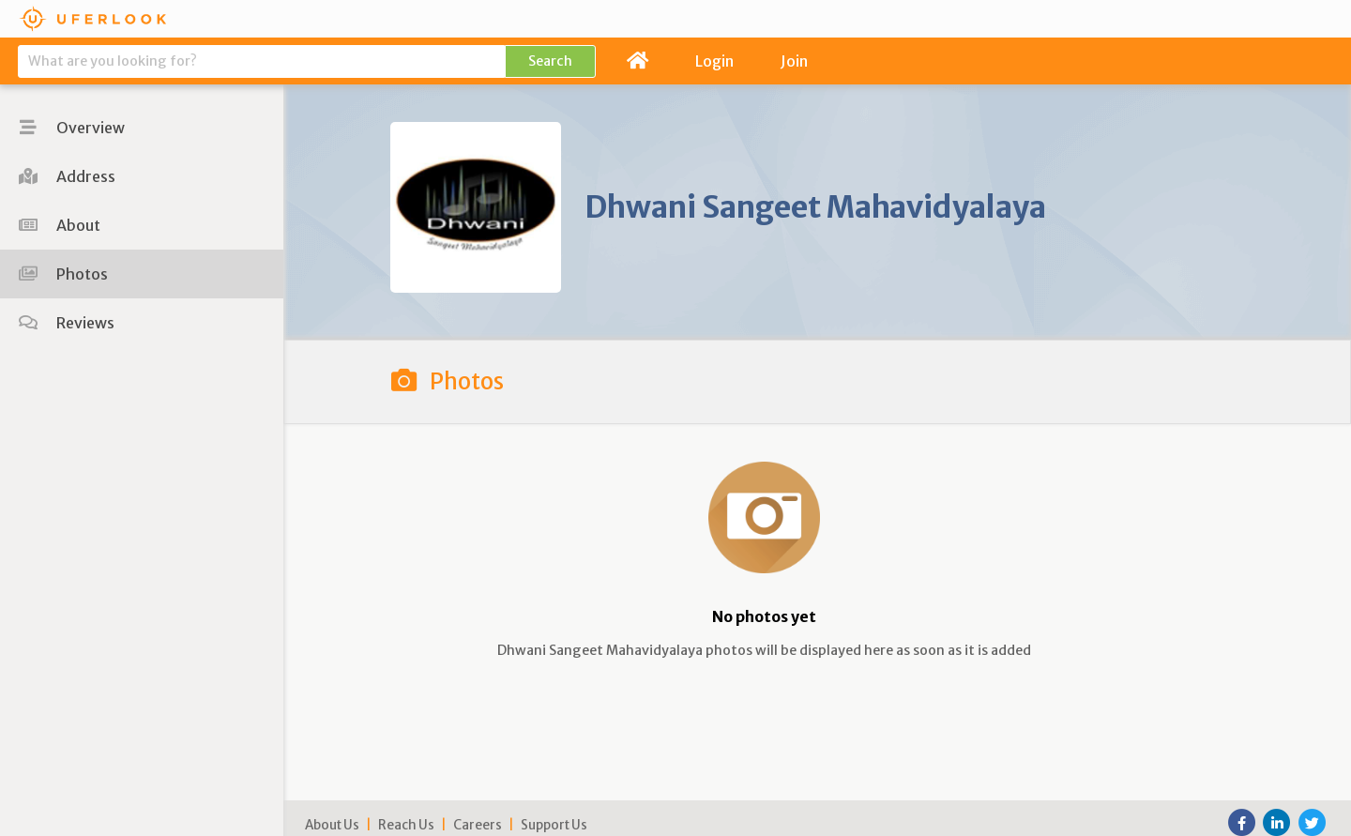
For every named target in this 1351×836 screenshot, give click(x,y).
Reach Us (406, 825)
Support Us (554, 825)
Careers (477, 825)
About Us (332, 825)
